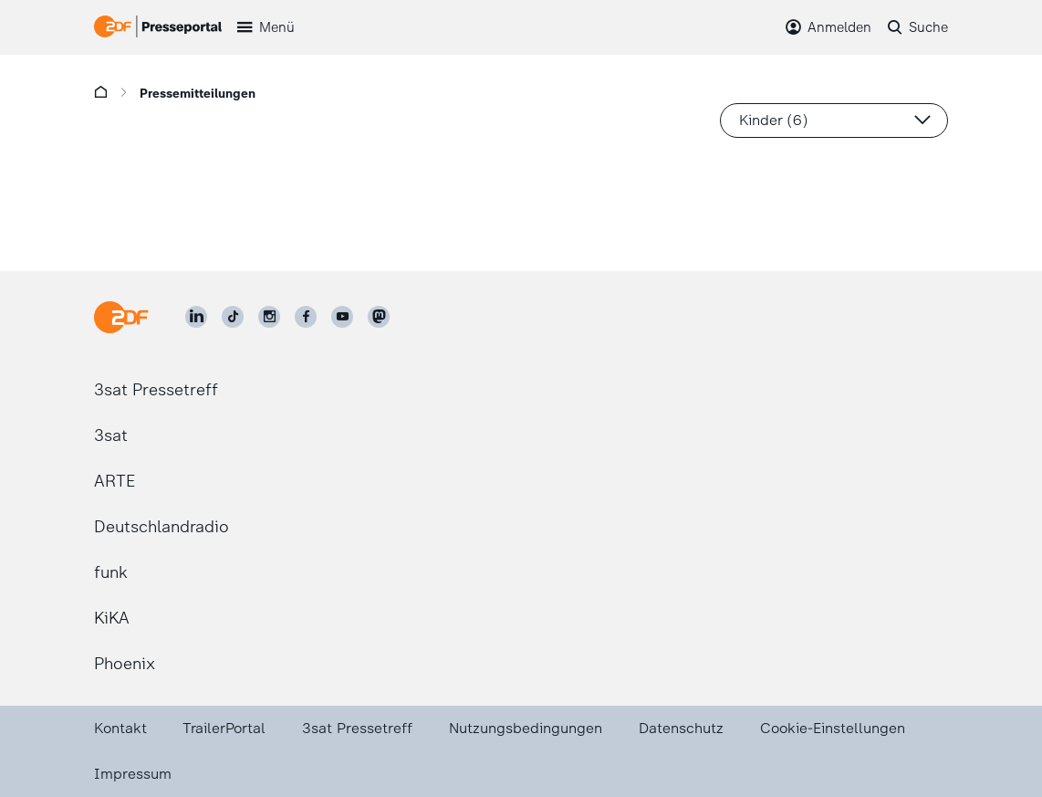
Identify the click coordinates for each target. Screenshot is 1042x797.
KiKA (112, 618)
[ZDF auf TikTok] (233, 317)
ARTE (114, 481)
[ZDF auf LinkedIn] (196, 317)
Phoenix (124, 664)
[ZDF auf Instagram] (269, 317)
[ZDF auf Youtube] (342, 317)
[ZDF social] (379, 317)
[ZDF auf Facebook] (306, 317)
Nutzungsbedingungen (525, 728)
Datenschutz (681, 728)
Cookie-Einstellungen (832, 728)
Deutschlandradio (161, 527)
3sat (111, 435)
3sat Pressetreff (156, 390)
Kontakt (120, 728)
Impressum (133, 773)
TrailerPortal (224, 728)
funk (111, 572)
